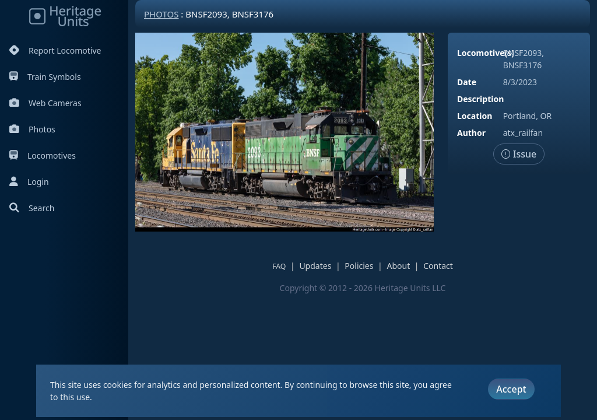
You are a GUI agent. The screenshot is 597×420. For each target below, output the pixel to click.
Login (29, 181)
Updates (315, 265)
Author (471, 132)
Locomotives (42, 155)
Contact (438, 265)
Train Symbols (45, 76)
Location (474, 115)
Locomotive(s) (485, 52)
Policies (359, 265)
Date (466, 82)
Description (480, 98)
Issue (519, 154)
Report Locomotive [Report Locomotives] (55, 50)
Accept (511, 389)
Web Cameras (45, 102)
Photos (32, 129)
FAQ (279, 266)
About (398, 265)
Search (31, 208)
